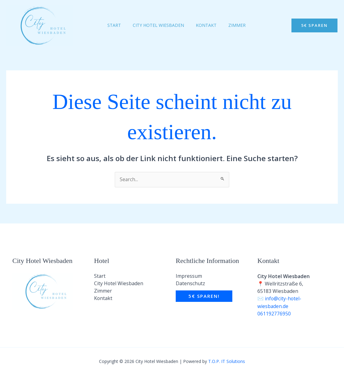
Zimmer (103, 291)
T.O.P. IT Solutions (226, 361)
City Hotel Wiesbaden (119, 284)
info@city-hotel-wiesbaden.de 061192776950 (279, 306)
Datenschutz (190, 284)
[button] (314, 25)
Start (99, 276)
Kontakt (103, 298)
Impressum (189, 276)
